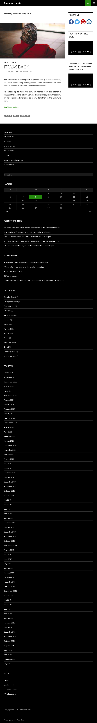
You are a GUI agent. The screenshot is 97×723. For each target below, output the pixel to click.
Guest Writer (9, 165)
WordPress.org (10, 694)
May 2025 (7, 391)
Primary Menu (94, 3)
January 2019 (9, 527)
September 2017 (10, 591)
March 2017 (8, 618)
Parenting (8, 132)
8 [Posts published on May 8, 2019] (35, 197)
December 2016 (10, 632)
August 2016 (9, 645)
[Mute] (88, 52)
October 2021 (9, 418)
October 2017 (9, 586)
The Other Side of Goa (13, 271)
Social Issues (9, 137)
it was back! (17, 66)
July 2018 (7, 554)
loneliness (25, 116)
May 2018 (7, 564)
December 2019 (10, 482)
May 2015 (7, 664)
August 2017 (9, 595)
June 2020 (8, 468)
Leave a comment (25, 72)
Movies (6, 320)
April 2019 (8, 514)
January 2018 (9, 573)
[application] (80, 48)
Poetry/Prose (9, 151)
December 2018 (10, 532)
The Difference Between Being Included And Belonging (26, 262)
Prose (6, 338)
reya (5, 232)
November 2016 (10, 636)
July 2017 (7, 600)
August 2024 (9, 400)
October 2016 (9, 641)
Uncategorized (9, 352)
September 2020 (10, 454)
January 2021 (9, 441)
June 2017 (8, 605)
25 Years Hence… (10, 276)
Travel (6, 155)
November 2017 (10, 582)
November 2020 (10, 450)
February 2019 (9, 523)
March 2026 (8, 373)
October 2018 (9, 541)
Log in (6, 680)
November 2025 (10, 377)
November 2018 (10, 536)
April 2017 (8, 614)
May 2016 (7, 650)
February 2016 (9, 659)
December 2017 (10, 577)
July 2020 (7, 464)
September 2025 (10, 382)
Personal (7, 141)
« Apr (6, 211)
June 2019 (8, 504)
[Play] (71, 52)
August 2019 (9, 495)
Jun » (91, 211)
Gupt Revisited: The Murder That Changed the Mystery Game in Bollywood (34, 280)
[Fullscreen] (91, 52)
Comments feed (10, 689)
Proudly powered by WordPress (14, 720)
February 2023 (9, 409)
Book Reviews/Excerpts (13, 160)
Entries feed (9, 685)
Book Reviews (9, 297)
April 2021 (8, 432)
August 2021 (9, 427)
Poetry (6, 333)
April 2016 (8, 655)
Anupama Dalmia (12, 3)
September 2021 (10, 423)
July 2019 (7, 500)
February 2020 (9, 473)
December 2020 (10, 445)
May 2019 (7, 509)
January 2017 (9, 627)
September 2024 (10, 395)
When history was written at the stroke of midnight (40, 227)
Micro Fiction (10, 62)
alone (8, 116)
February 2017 (9, 623)
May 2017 (7, 609)
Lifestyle (7, 311)
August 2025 (9, 386)
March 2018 (8, 568)
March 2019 (8, 518)
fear (16, 116)
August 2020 (9, 459)
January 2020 (9, 477)
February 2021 (9, 436)
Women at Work (10, 356)
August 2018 (9, 550)
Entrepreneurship (11, 301)
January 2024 (9, 404)
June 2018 (8, 559)
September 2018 (10, 545)
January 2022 (9, 414)
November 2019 (10, 486)
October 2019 (9, 491)
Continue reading (12, 107)
